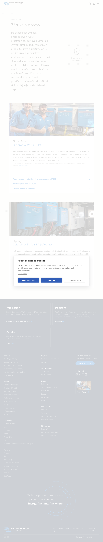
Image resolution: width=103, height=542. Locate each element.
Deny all (51, 280)
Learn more (22, 274)
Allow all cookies (28, 280)
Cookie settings (74, 280)
